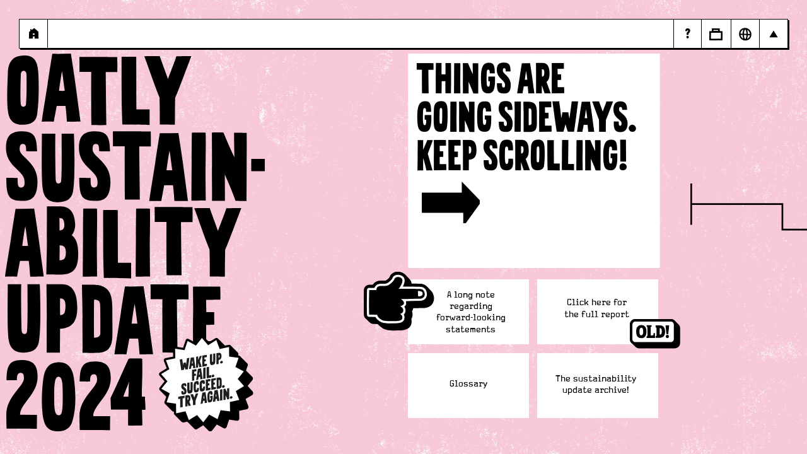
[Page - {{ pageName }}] (34, 34)
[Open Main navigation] (773, 34)
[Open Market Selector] (745, 34)
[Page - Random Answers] (687, 34)
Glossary (468, 384)
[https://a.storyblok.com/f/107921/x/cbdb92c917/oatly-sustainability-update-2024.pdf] (596, 308)
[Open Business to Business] (716, 34)
